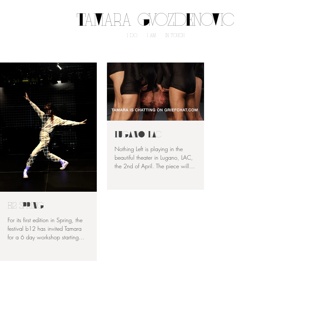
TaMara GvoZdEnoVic (155, 21)
